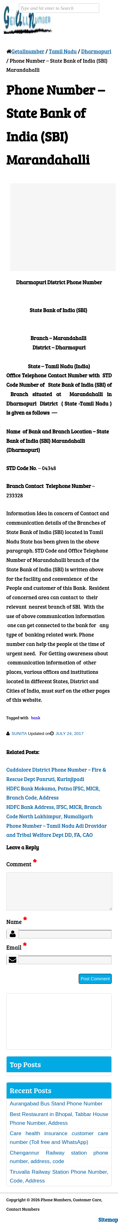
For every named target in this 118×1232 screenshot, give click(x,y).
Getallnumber (27, 51)
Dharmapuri (96, 51)
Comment (21, 864)
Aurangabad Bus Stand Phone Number (56, 1111)
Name (16, 929)
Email (16, 955)
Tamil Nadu (63, 51)
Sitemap (108, 1227)
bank (35, 718)
